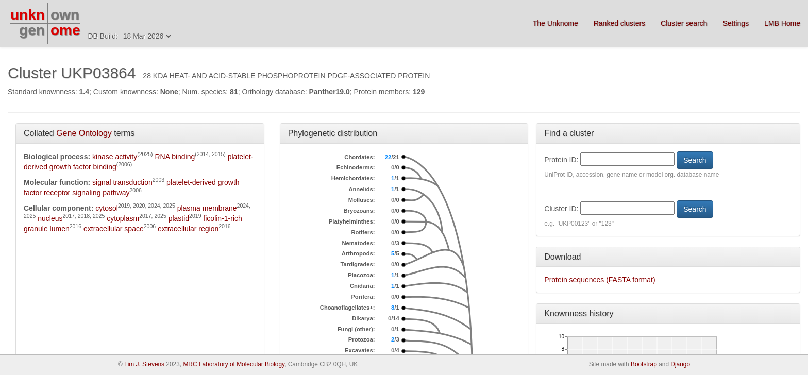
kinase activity (114, 156)
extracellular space (113, 229)
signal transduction (122, 182)
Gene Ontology (84, 133)
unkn (27, 15)
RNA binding (175, 156)
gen (32, 30)
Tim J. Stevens (144, 364)
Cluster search (684, 23)
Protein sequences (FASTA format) (599, 280)
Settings (735, 23)
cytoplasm (123, 218)
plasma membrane (207, 208)
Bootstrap (644, 364)
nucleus (50, 218)
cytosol (106, 208)
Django (680, 364)
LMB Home (782, 23)
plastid (179, 218)
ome (65, 30)
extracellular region (188, 229)
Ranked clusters (619, 23)
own (64, 15)
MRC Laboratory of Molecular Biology (233, 364)
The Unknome (555, 23)
